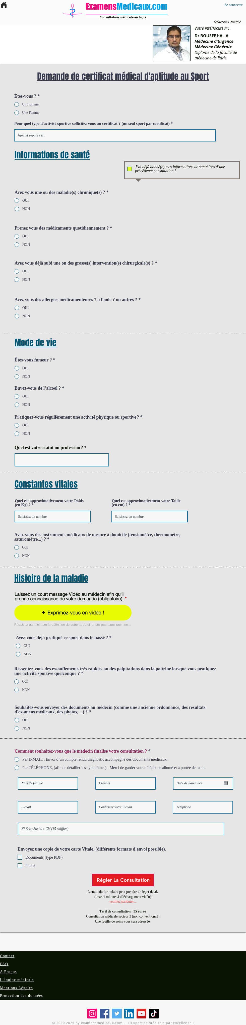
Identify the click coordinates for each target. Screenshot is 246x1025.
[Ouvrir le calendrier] (226, 783)
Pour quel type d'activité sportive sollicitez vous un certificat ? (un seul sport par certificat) (92, 124)
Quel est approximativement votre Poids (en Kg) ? (49, 503)
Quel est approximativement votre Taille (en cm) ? (146, 503)
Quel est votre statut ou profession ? (49, 447)
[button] (73, 612)
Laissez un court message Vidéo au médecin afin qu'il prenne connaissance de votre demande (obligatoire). (69, 596)
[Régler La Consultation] (123, 880)
